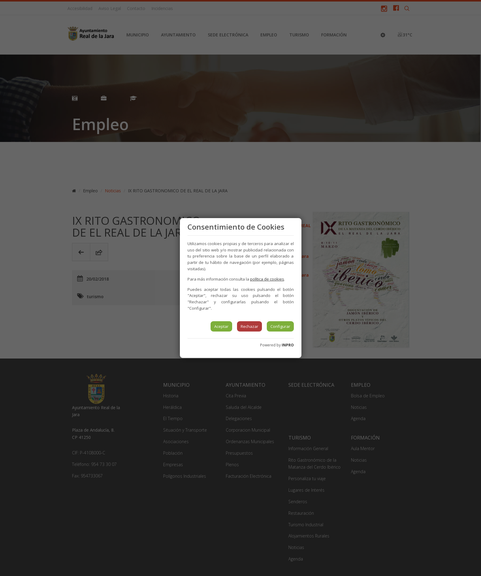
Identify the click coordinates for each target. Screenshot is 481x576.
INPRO (288, 345)
